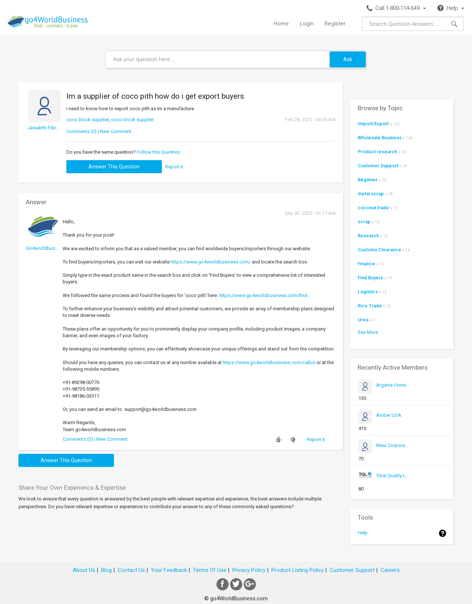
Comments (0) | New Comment (98, 131)
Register (335, 23)
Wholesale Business (380, 137)
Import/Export (373, 123)
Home (281, 23)
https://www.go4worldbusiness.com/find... (264, 295)
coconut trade (373, 207)
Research (368, 235)
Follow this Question (158, 152)
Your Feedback (169, 570)
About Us (84, 570)
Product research (377, 151)
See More (368, 332)
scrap (364, 221)
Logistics (368, 291)
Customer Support (378, 165)
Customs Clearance (379, 249)
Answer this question (114, 167)
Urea (363, 319)
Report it (174, 167)
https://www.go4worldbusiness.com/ (211, 262)
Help (363, 532)
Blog (106, 570)
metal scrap (371, 193)
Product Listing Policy (297, 570)
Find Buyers (370, 277)
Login (306, 23)
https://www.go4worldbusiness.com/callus (269, 362)
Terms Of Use (209, 570)
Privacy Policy (249, 570)
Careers (390, 570)
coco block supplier (87, 119)
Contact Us (131, 570)
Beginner (368, 179)
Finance (366, 263)
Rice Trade (370, 305)
